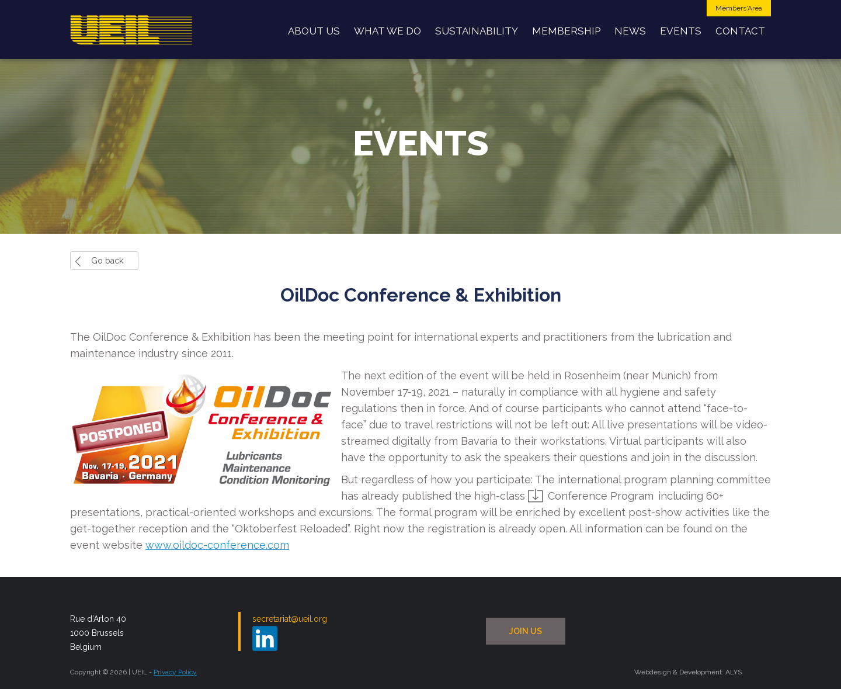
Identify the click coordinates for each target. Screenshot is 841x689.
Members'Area (738, 8)
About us (314, 31)
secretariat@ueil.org (289, 619)
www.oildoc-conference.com (217, 545)
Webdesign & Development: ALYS (688, 672)
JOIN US (525, 631)
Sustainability (476, 31)
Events (680, 31)
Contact (740, 31)
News (630, 31)
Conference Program (601, 496)
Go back (107, 260)
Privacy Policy (175, 672)
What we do (387, 31)
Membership (566, 31)
